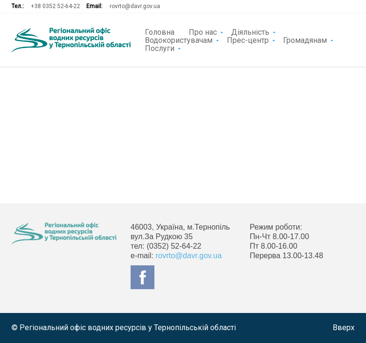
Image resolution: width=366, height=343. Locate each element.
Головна (159, 31)
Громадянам (305, 39)
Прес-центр (248, 39)
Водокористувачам (179, 39)
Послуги (159, 47)
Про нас (203, 31)
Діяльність (250, 31)
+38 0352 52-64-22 (55, 6)
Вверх (344, 327)
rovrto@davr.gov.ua (135, 6)
